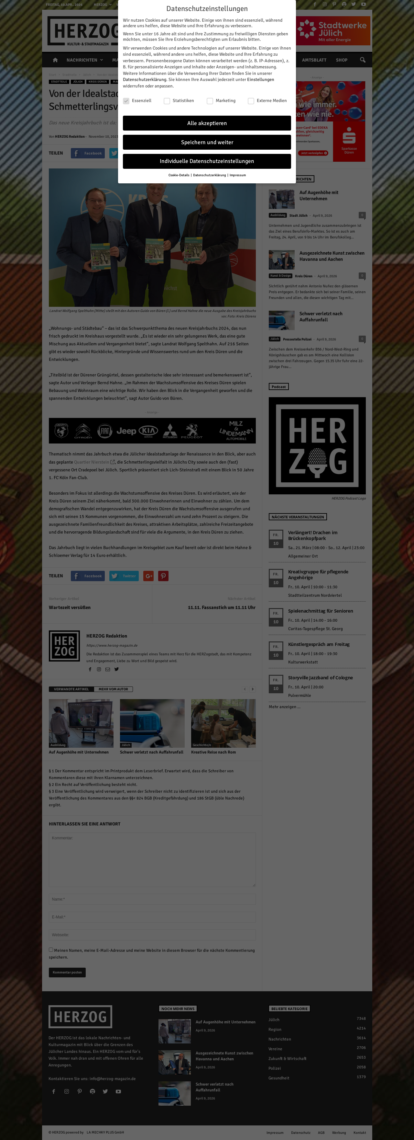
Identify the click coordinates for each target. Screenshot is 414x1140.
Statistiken (179, 99)
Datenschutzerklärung (144, 78)
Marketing (221, 99)
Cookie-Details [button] (179, 174)
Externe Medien (267, 99)
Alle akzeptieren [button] (207, 122)
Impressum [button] (238, 174)
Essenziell (137, 99)
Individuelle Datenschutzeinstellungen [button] (207, 160)
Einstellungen (260, 78)
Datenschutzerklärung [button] (210, 174)
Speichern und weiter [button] (207, 141)
